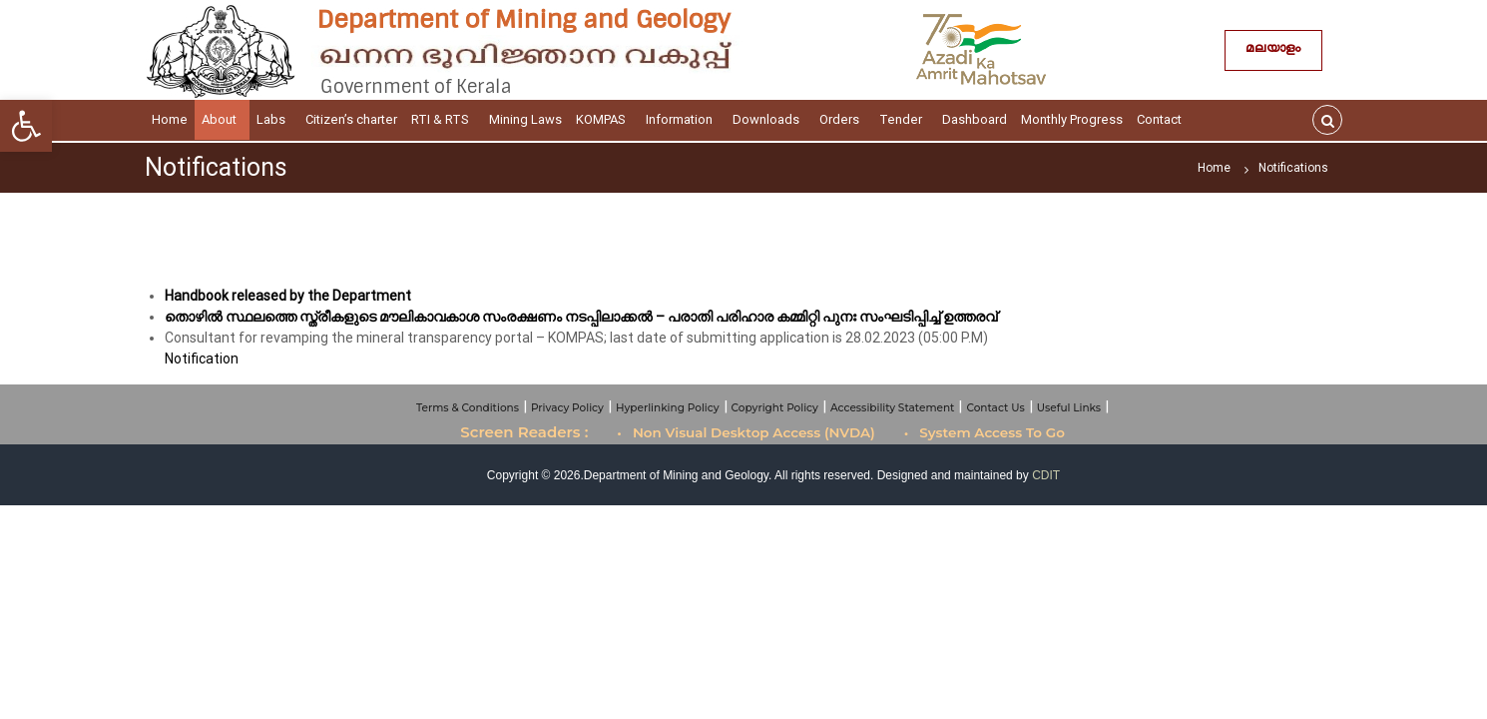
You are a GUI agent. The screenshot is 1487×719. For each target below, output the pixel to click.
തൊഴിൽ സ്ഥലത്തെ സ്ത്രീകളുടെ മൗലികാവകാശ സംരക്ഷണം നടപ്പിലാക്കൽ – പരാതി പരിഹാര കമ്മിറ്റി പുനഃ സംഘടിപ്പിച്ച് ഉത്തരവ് (581, 317)
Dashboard (974, 119)
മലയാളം (1273, 50)
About (222, 119)
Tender (903, 119)
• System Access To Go (984, 432)
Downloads (769, 119)
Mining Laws (525, 119)
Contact (1162, 119)
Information (682, 119)
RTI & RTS (443, 119)
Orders (842, 119)
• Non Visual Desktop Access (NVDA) (746, 432)
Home (170, 119)
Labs (273, 119)
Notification (202, 358)
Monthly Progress (1072, 119)
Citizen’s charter (351, 119)
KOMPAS (604, 119)
